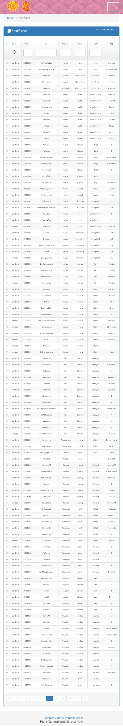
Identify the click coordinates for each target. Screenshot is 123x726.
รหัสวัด (25, 44)
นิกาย (14, 44)
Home (10, 18)
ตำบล (65, 44)
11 (78, 698)
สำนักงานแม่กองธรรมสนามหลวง (64, 718)
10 (70, 698)
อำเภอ (80, 44)
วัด (46, 44)
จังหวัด (95, 44)
